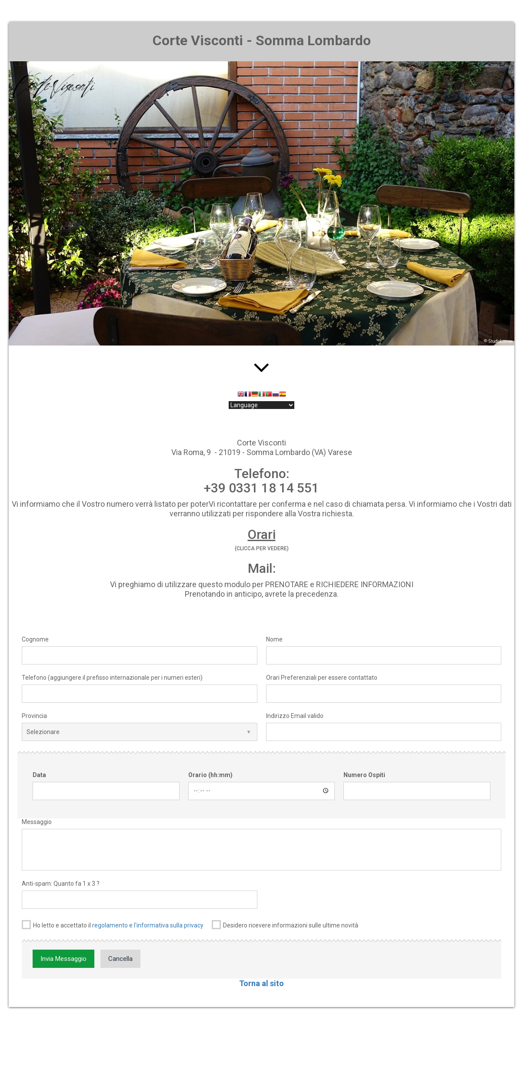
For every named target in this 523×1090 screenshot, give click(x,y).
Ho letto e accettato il (112, 924)
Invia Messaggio (63, 959)
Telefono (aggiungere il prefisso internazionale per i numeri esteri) (112, 677)
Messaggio (37, 821)
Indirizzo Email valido (294, 715)
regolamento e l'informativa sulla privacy (147, 925)
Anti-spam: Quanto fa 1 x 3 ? (61, 883)
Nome (274, 639)
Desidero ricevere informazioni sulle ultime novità (285, 924)
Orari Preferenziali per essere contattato (321, 677)
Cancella (120, 959)
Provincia (34, 715)
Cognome (35, 639)
